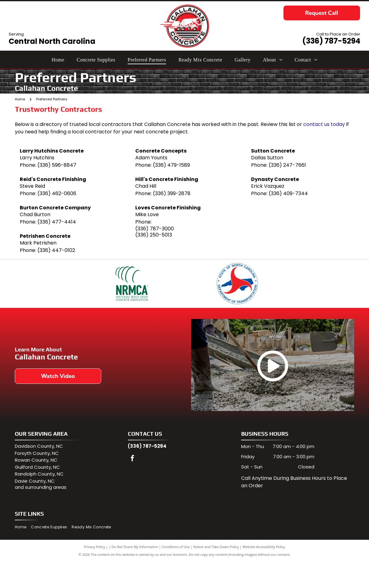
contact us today (324, 124)
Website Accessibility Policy (263, 547)
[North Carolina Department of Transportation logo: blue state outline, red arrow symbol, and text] (237, 284)
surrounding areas (45, 488)
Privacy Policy (94, 547)
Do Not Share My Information (134, 547)
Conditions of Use (176, 547)
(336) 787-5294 (331, 41)
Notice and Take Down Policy (216, 547)
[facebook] (132, 459)
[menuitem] (57, 59)
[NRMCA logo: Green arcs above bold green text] (131, 284)
